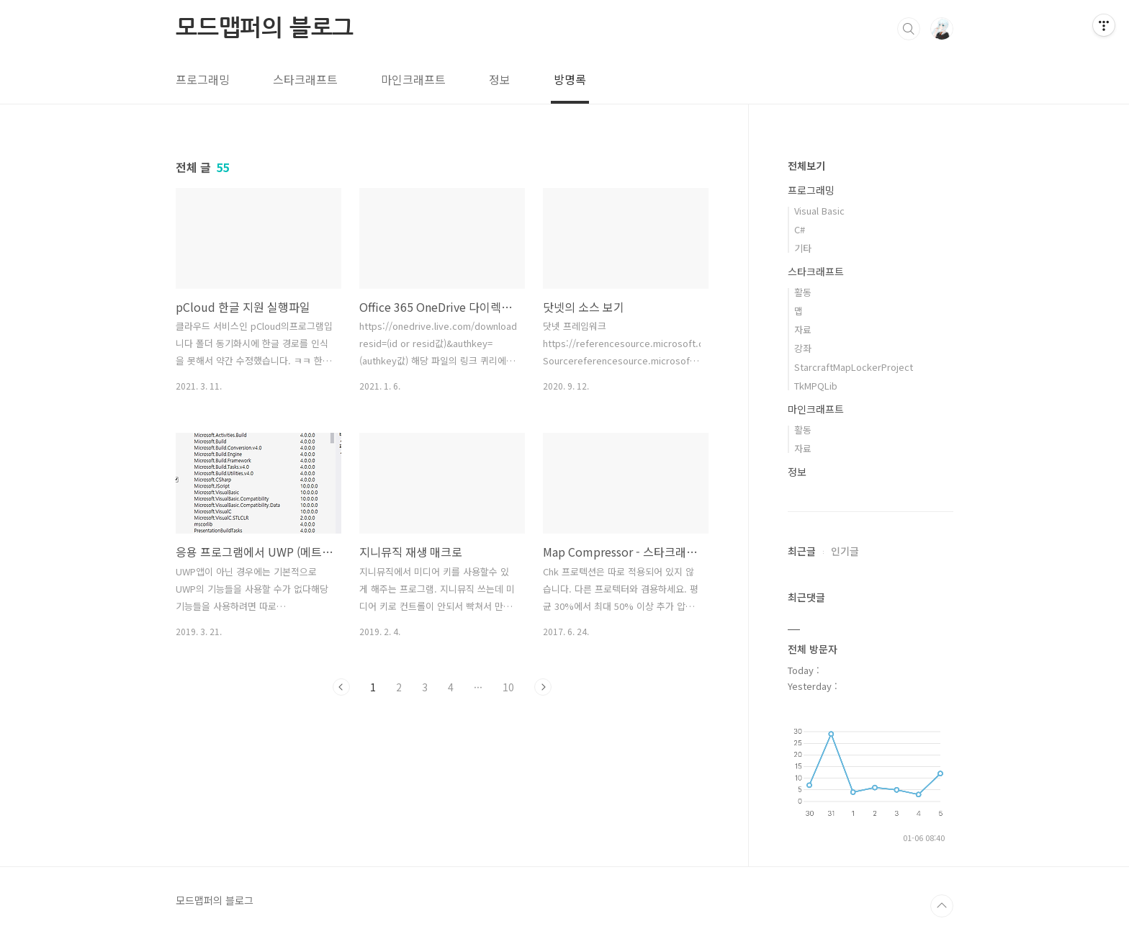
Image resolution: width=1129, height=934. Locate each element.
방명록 (570, 79)
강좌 (802, 348)
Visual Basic (819, 210)
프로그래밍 (203, 79)
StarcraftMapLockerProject (853, 367)
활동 (802, 292)
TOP (941, 905)
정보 (499, 79)
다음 (543, 687)
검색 (908, 29)
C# (799, 229)
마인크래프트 (413, 79)
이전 (341, 687)
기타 (802, 248)
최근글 (802, 551)
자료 (802, 329)
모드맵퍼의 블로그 (265, 28)
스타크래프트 (305, 79)
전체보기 (806, 165)
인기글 (845, 551)
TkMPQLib (815, 385)
